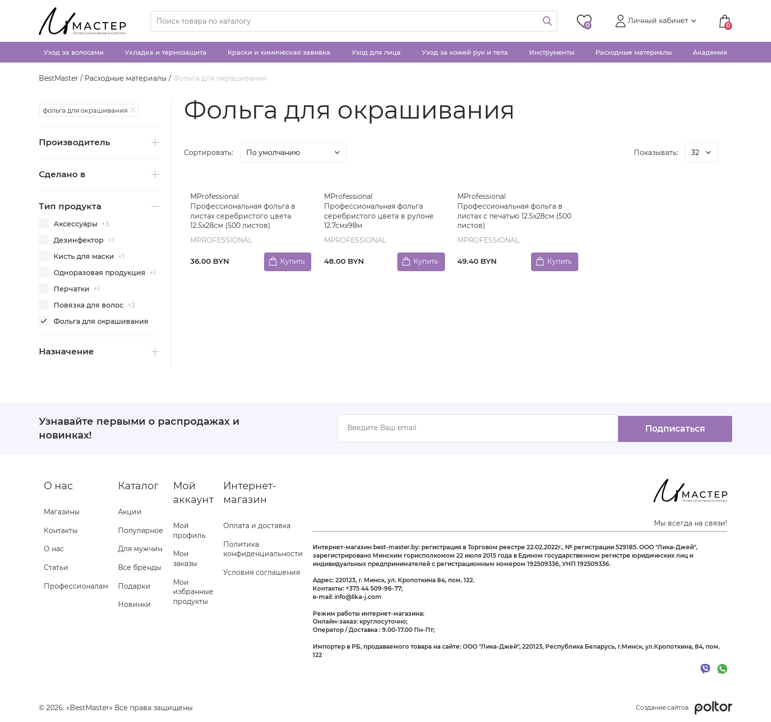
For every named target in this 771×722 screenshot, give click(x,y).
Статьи (56, 567)
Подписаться (671, 428)
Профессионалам (76, 586)
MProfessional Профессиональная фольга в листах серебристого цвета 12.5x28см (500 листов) (244, 211)
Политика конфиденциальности (263, 549)
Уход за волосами (74, 52)
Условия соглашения (261, 572)
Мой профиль (189, 530)
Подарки (134, 586)
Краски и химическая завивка (279, 52)
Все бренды (139, 567)
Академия (710, 52)
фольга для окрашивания (85, 110)
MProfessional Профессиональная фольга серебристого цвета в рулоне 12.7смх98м (379, 211)
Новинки (134, 604)
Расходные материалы (633, 52)
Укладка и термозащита (166, 52)
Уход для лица (376, 52)
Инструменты (551, 52)
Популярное (140, 530)
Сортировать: (208, 152)
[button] (654, 21)
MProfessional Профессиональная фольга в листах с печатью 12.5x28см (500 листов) (515, 211)
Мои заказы (185, 558)
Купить (290, 260)
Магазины (62, 511)
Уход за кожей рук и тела (465, 52)
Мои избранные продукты (193, 592)
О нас (54, 548)
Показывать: (656, 152)
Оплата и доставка (257, 525)
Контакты (61, 530)
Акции (130, 511)
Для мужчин (140, 548)
